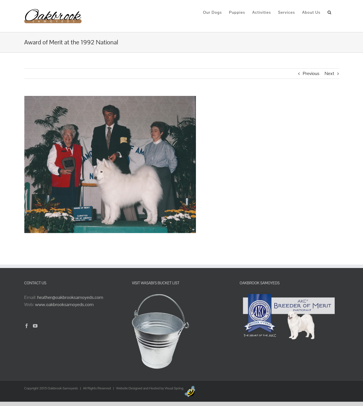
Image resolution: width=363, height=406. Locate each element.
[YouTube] (35, 326)
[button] (330, 12)
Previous (311, 73)
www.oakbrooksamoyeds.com (64, 304)
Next (329, 73)
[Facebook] (26, 326)
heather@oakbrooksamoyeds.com (70, 297)
